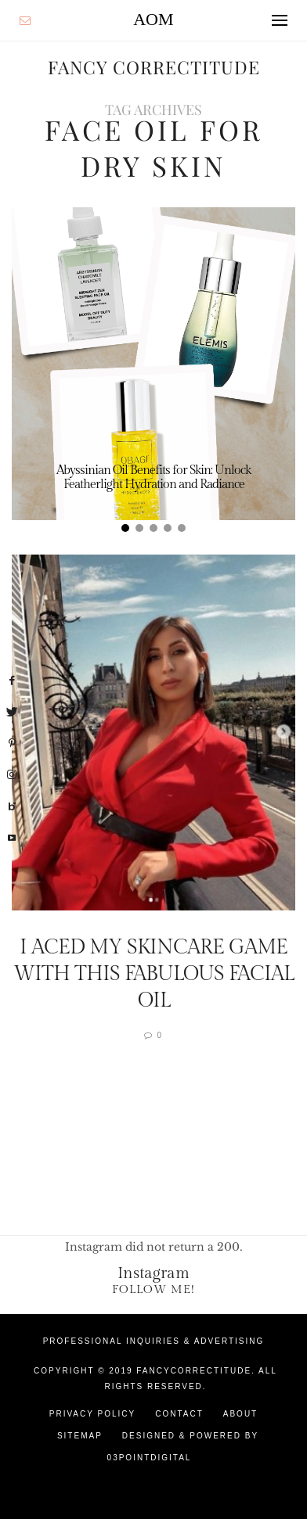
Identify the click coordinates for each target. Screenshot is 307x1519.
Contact (179, 1413)
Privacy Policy (92, 1413)
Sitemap (80, 1435)
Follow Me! (153, 1289)
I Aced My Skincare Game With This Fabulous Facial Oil (153, 973)
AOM (153, 19)
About (240, 1413)
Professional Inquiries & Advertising (154, 1341)
